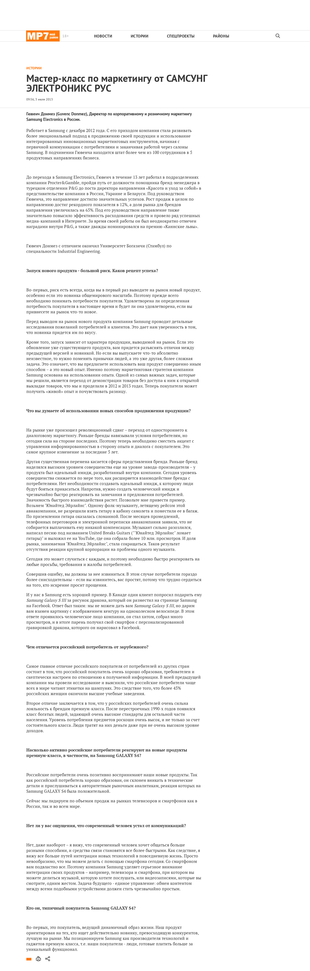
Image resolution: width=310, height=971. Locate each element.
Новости (103, 36)
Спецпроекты (181, 36)
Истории (140, 36)
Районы (221, 36)
